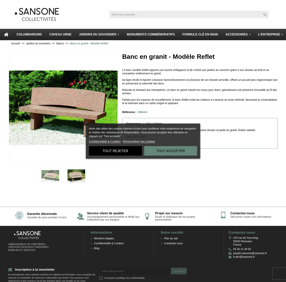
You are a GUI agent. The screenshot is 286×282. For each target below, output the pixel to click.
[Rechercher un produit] (185, 14)
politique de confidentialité (131, 278)
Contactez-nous (173, 243)
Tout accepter (170, 151)
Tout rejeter (115, 151)
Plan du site (171, 238)
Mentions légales (104, 238)
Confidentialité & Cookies (109, 243)
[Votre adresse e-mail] (135, 271)
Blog (96, 248)
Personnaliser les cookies (139, 141)
